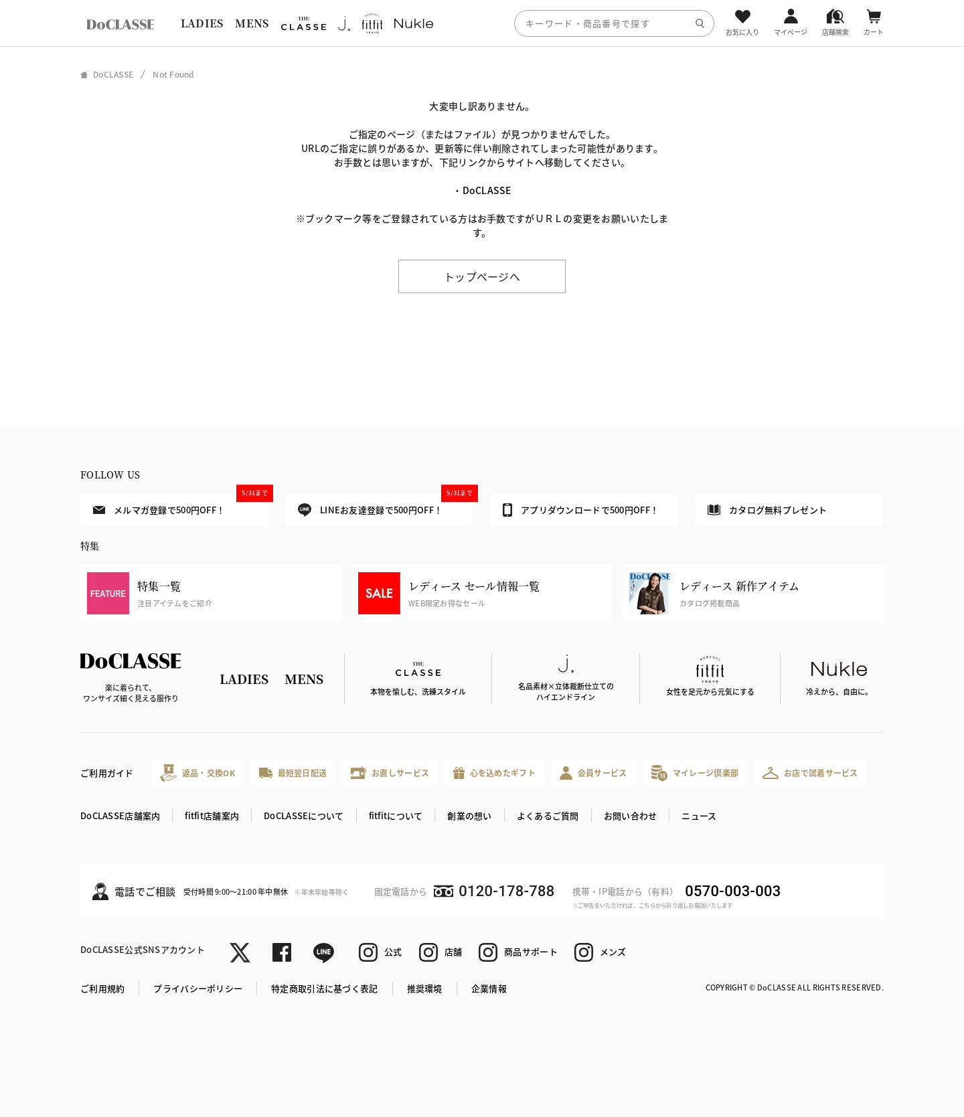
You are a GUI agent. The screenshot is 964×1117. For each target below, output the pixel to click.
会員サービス (593, 772)
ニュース (698, 815)
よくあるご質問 (548, 815)
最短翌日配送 (293, 772)
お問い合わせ (630, 815)
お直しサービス (390, 772)
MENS (251, 23)
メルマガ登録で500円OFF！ (180, 504)
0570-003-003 (733, 891)
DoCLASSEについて (303, 815)
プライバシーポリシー (197, 988)
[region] (482, 23)
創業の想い (469, 815)
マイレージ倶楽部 (695, 772)
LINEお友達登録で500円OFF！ (385, 505)
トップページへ (482, 276)
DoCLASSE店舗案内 (120, 815)
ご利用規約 (102, 988)
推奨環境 (425, 988)
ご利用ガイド (107, 772)
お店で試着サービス (810, 773)
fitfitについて (396, 815)
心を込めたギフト (494, 773)
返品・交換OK (197, 772)
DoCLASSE (487, 190)
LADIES (202, 23)
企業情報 (489, 988)
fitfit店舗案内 (212, 815)
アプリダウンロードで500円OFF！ (581, 510)
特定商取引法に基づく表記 (324, 988)
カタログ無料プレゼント (767, 509)
